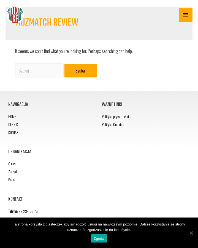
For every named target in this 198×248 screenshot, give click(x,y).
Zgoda (99, 238)
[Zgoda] (191, 233)
